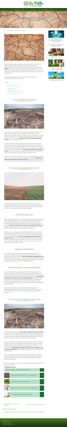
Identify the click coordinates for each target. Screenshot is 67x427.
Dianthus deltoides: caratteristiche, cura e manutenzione (12, 404)
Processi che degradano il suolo (14, 86)
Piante (23, 9)
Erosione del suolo (13, 88)
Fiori (27, 9)
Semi (52, 9)
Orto (40, 9)
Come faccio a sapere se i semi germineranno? (35, 404)
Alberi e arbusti (33, 9)
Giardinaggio (17, 9)
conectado (21, 412)
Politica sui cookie (6, 421)
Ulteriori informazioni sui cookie (8, 424)
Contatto (4, 420)
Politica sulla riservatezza (7, 423)
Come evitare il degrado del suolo (15, 93)
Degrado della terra (14, 90)
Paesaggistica (46, 9)
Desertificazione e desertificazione (17, 91)
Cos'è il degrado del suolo (13, 85)
